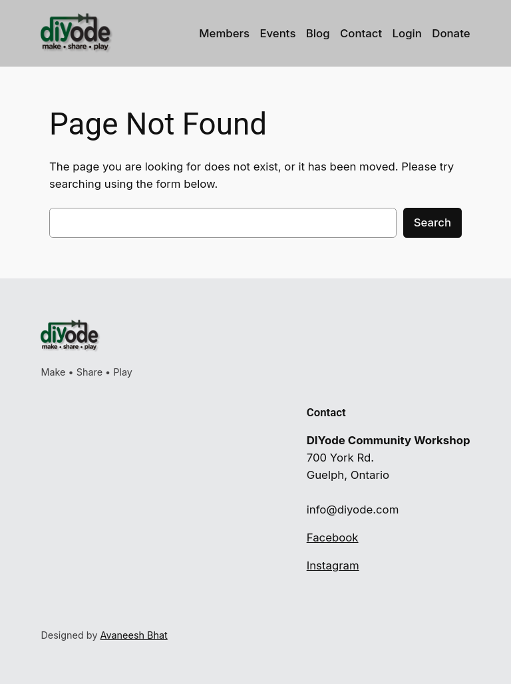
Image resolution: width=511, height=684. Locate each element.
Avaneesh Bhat (134, 635)
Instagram (333, 565)
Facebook (333, 537)
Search (432, 222)
